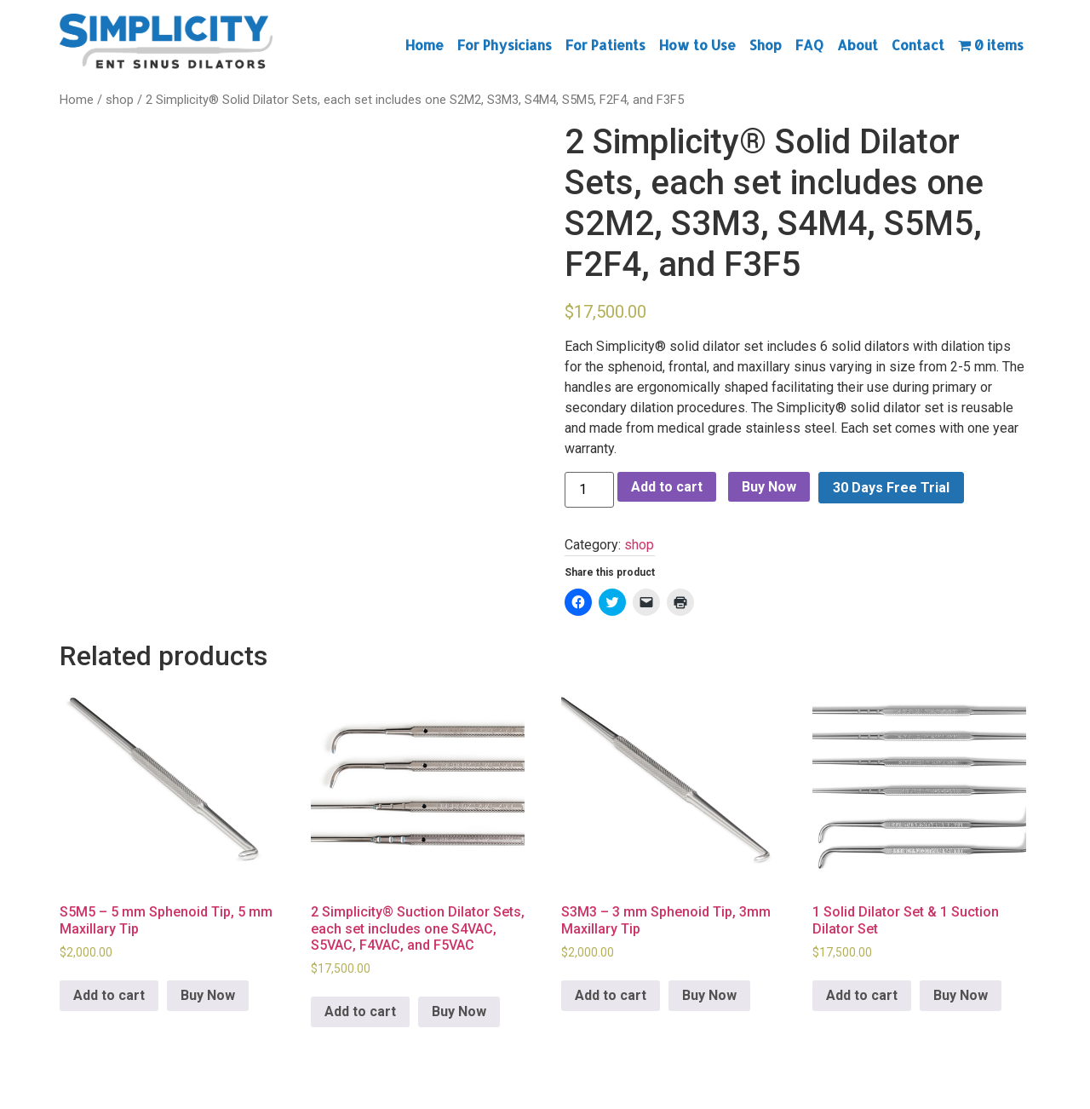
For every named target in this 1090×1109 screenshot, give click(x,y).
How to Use (697, 45)
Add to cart (667, 487)
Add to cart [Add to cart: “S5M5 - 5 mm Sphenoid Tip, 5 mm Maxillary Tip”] (109, 995)
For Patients (605, 45)
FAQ (809, 45)
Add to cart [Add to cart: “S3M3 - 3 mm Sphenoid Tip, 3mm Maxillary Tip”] (610, 995)
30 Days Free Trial (891, 488)
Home (424, 45)
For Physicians (504, 45)
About (857, 45)
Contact (918, 45)
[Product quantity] (589, 490)
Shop (765, 45)
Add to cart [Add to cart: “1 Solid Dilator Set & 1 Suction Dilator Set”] (862, 995)
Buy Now (769, 487)
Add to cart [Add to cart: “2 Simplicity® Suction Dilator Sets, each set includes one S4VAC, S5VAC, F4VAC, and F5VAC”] (360, 1011)
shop (120, 99)
